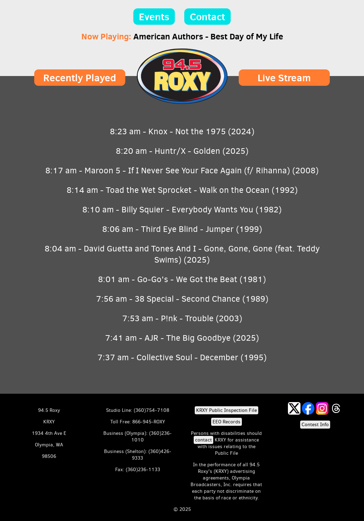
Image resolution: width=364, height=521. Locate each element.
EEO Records (226, 421)
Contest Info (315, 424)
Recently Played (79, 77)
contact (203, 440)
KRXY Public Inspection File (226, 410)
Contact (207, 16)
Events (154, 16)
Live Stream (284, 77)
